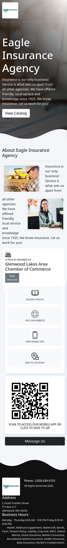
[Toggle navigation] (60, 10)
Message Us (35, 441)
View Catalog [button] (16, 113)
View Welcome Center (12, 279)
